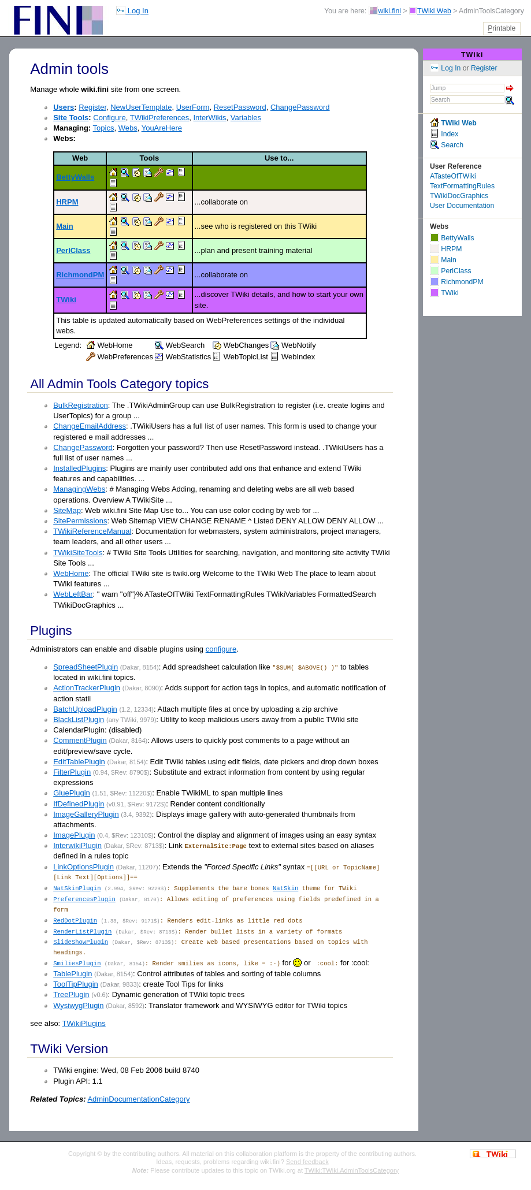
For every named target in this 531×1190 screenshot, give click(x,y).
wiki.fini (389, 11)
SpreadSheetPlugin (85, 667)
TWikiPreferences (160, 117)
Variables (246, 117)
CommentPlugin (80, 740)
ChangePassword (300, 107)
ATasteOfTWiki (453, 176)
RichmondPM (80, 274)
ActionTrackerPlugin (86, 687)
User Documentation (462, 206)
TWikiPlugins (84, 1021)
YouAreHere (162, 128)
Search (446, 145)
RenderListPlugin (82, 930)
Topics (103, 128)
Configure (109, 117)
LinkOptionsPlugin (83, 866)
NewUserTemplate (141, 107)
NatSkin (285, 888)
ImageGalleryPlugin (85, 814)
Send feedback (307, 1159)
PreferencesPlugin (84, 898)
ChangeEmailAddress (89, 426)
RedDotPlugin (75, 920)
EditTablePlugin (79, 761)
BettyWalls (75, 177)
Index (444, 134)
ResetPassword (240, 107)
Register (92, 107)
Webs (128, 128)
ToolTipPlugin (75, 982)
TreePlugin (71, 992)
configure (221, 649)
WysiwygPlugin (78, 1003)
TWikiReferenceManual (92, 531)
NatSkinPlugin (77, 888)
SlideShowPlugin (80, 940)
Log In (132, 10)
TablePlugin (72, 972)
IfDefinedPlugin (78, 803)
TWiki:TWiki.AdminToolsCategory (352, 1168)
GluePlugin (71, 793)
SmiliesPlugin (77, 961)
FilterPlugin (72, 772)
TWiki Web (434, 11)
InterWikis (210, 117)
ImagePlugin (74, 835)
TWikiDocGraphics (459, 196)
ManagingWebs (79, 489)
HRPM (67, 202)
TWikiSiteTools (77, 552)
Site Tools (70, 117)
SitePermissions (80, 520)
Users (63, 107)
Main (64, 226)
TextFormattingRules (462, 186)
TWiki (66, 299)
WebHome (70, 573)
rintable (501, 28)
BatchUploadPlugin (85, 709)
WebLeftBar (72, 594)
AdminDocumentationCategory (138, 1096)
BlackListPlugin (78, 719)
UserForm (193, 107)
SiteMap (67, 510)
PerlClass (73, 250)
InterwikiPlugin (77, 845)
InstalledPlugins (79, 468)
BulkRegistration (80, 405)
